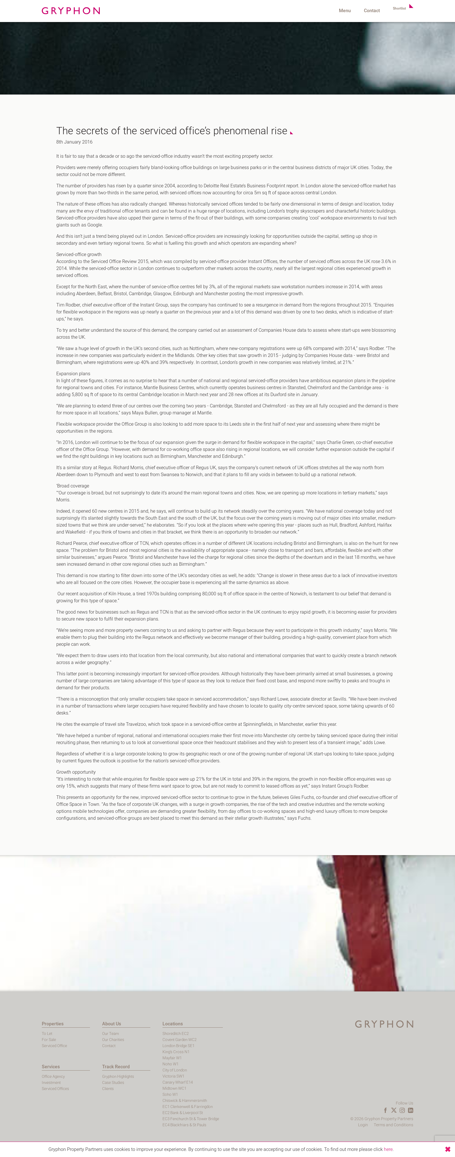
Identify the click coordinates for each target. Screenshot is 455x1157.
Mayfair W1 (144, 1058)
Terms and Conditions (422, 1125)
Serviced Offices (27, 1089)
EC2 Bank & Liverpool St (155, 1113)
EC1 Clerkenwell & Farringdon (160, 1107)
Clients (79, 1089)
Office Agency (25, 1076)
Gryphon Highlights (90, 1076)
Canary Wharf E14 (150, 1082)
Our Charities (85, 1040)
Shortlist (397, 10)
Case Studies (85, 1083)
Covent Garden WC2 (152, 1040)
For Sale (20, 1040)
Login (392, 1125)
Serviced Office (26, 1046)
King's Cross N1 (148, 1052)
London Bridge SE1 (151, 1046)
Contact (367, 10)
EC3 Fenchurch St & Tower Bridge (164, 1119)
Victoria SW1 (145, 1076)
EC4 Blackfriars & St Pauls (157, 1125)
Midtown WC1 (146, 1088)
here (388, 1149)
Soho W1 (142, 1094)
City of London (147, 1070)
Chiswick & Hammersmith (157, 1101)
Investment (23, 1083)
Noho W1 (142, 1064)
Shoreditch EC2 (147, 1034)
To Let (18, 1034)
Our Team (82, 1034)
